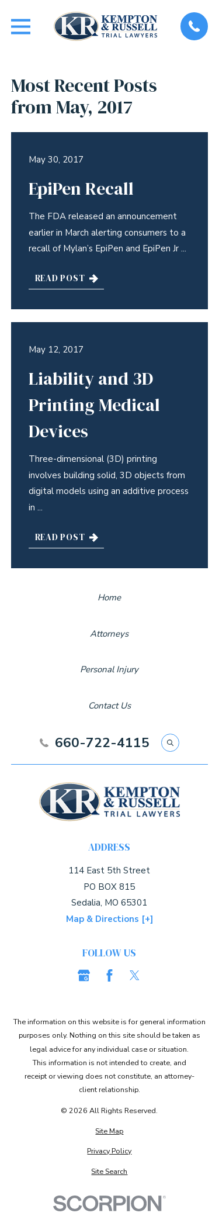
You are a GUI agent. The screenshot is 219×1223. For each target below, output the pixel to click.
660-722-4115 (102, 743)
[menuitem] (109, 1131)
